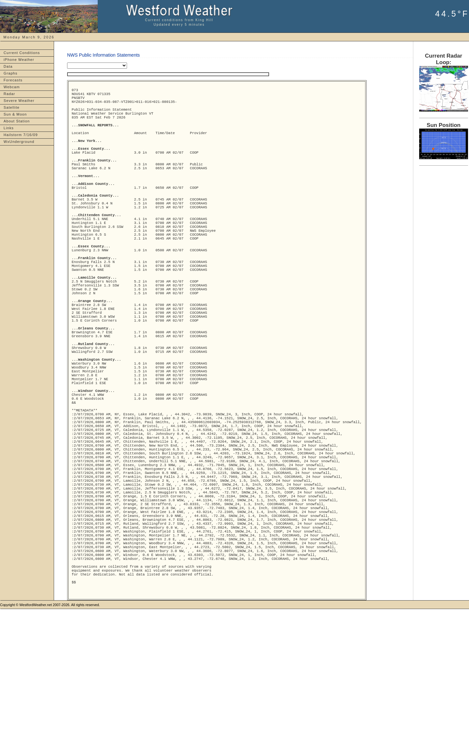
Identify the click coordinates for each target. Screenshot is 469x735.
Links (9, 128)
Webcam (12, 87)
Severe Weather (19, 101)
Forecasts (13, 80)
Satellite (12, 107)
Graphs (11, 73)
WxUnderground (19, 142)
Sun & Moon (15, 114)
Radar (9, 94)
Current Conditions (22, 53)
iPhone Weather (19, 60)
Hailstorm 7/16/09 (21, 135)
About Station (17, 121)
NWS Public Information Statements (103, 55)
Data (8, 66)
